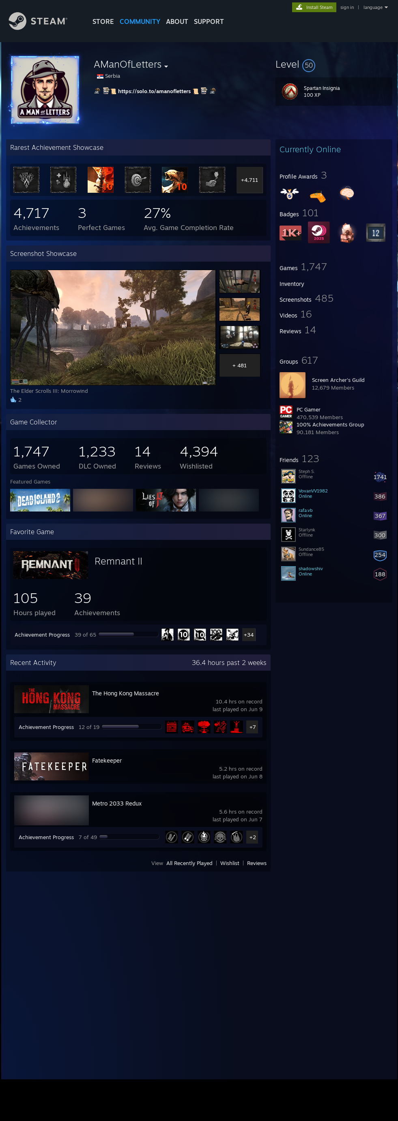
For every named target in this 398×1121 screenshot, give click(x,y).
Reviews (257, 863)
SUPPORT (209, 21)
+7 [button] (253, 727)
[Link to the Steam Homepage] (44, 27)
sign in (347, 7)
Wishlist (229, 863)
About (177, 21)
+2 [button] (253, 837)
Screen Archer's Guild (338, 380)
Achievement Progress (42, 634)
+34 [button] (249, 634)
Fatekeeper (107, 760)
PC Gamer (309, 409)
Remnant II (118, 561)
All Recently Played (189, 863)
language (373, 7)
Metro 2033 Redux (117, 803)
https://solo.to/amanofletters (154, 91)
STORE (103, 21)
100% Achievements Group (330, 424)
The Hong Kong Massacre (125, 693)
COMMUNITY (140, 21)
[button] (333, 64)
